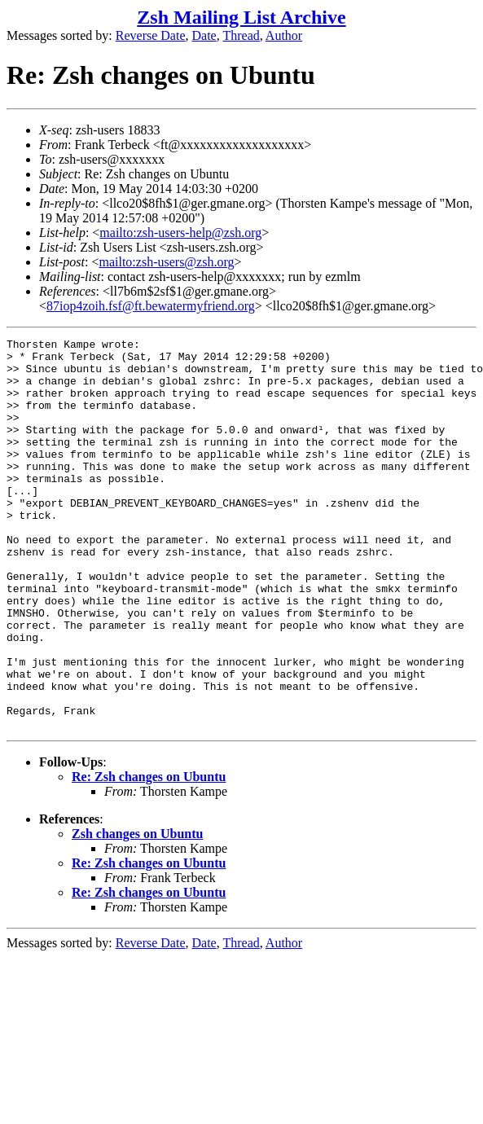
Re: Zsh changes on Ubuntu (149, 855)
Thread (240, 35)
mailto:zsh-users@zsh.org (166, 262)
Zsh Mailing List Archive (241, 17)
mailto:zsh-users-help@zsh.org (180, 232)
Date (204, 35)
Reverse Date (151, 35)
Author (284, 35)
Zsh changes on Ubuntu (137, 912)
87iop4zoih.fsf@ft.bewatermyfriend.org (150, 306)
